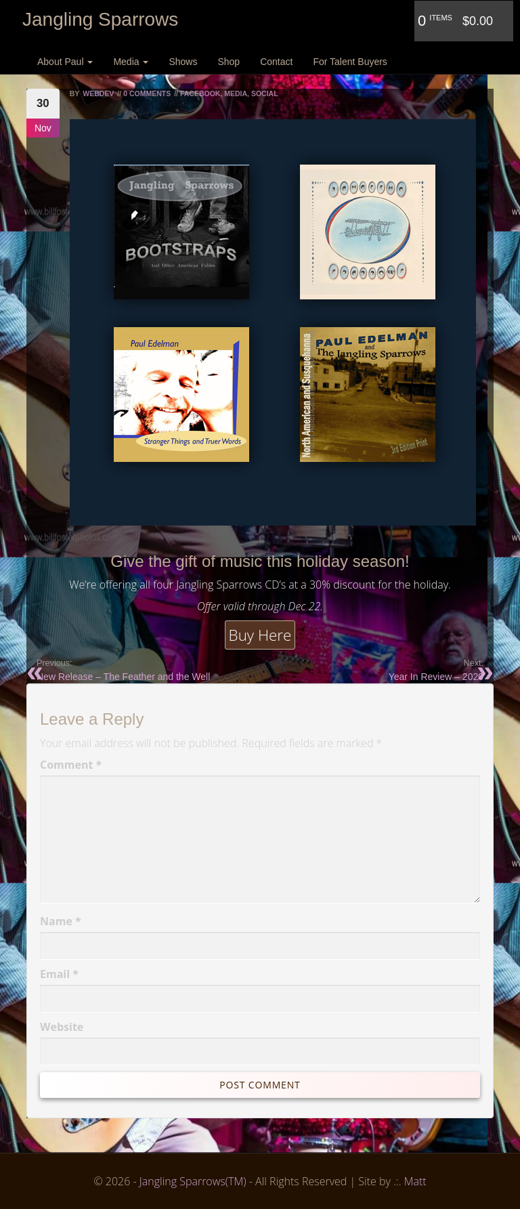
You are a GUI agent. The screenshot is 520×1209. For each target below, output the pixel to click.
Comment (71, 764)
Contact (276, 61)
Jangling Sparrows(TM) (192, 1181)
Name (60, 921)
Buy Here (260, 634)
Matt (415, 1181)
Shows (183, 61)
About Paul (65, 61)
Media (130, 61)
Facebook (200, 93)
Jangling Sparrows (100, 19)
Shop (228, 61)
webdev (98, 93)
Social (264, 93)
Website (61, 1026)
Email (59, 974)
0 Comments (147, 93)
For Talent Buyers (350, 61)
